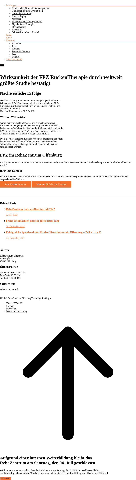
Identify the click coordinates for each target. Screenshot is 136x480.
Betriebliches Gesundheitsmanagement (30, 8)
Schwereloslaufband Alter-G (25, 32)
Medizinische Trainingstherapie (27, 21)
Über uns (10, 40)
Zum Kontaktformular (15, 184)
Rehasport (17, 29)
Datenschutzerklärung (16, 311)
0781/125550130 (14, 59)
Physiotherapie (19, 27)
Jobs (14, 46)
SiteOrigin (46, 298)
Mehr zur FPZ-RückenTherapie (51, 184)
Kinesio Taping (19, 16)
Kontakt (16, 48)
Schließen (5, 478)
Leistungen (11, 5)
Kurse (9, 37)
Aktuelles (16, 43)
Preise (9, 35)
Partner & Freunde (21, 51)
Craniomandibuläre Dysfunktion (27, 11)
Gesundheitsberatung (22, 13)
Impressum (11, 308)
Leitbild (15, 56)
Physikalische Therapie (23, 24)
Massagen (16, 19)
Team (14, 54)
